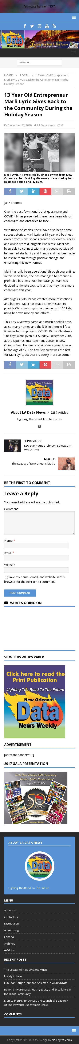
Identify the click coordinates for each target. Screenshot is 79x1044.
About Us (10, 910)
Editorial (9, 937)
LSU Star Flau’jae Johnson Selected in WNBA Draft (35, 983)
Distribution (11, 923)
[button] (73, 17)
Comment (11, 509)
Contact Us (11, 917)
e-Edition (9, 950)
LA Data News (46, 125)
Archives (9, 943)
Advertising (11, 930)
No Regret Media (62, 1040)
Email (8, 553)
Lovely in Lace (13, 976)
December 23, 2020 (20, 125)
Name (8, 540)
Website (9, 565)
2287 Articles (59, 412)
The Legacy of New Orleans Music (25, 970)
